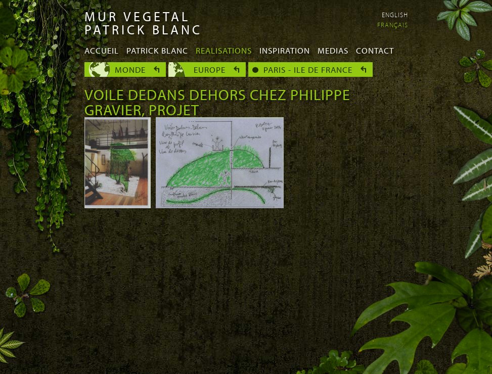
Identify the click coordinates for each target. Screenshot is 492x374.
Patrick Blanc (157, 50)
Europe (210, 69)
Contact (375, 50)
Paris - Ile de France (307, 69)
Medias (333, 50)
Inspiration (284, 50)
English (395, 15)
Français (392, 25)
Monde (130, 69)
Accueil (101, 50)
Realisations (224, 50)
